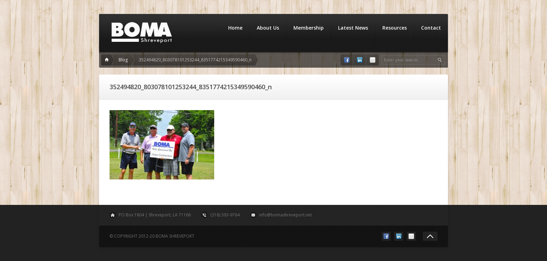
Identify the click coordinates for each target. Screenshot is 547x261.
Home (235, 27)
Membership (308, 27)
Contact (431, 27)
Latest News (353, 27)
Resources (394, 27)
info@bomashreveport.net (285, 215)
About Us (268, 27)
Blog (123, 60)
